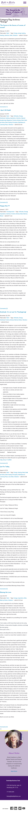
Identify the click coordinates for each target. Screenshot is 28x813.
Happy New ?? (5, 206)
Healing (2, 35)
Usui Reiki (11, 476)
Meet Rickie (14, 771)
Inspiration (13, 118)
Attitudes (16, 116)
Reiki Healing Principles (11, 122)
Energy (15, 33)
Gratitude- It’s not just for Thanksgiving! (13, 312)
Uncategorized (10, 211)
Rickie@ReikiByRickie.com (14, 796)
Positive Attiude (16, 120)
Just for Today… (5, 466)
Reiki (7, 33)
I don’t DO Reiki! (5, 110)
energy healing (21, 33)
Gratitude (2, 118)
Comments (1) (4, 107)
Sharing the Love (5, 592)
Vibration (15, 35)
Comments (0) (4, 202)
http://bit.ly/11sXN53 (5, 460)
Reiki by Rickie (18, 320)
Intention (7, 35)
